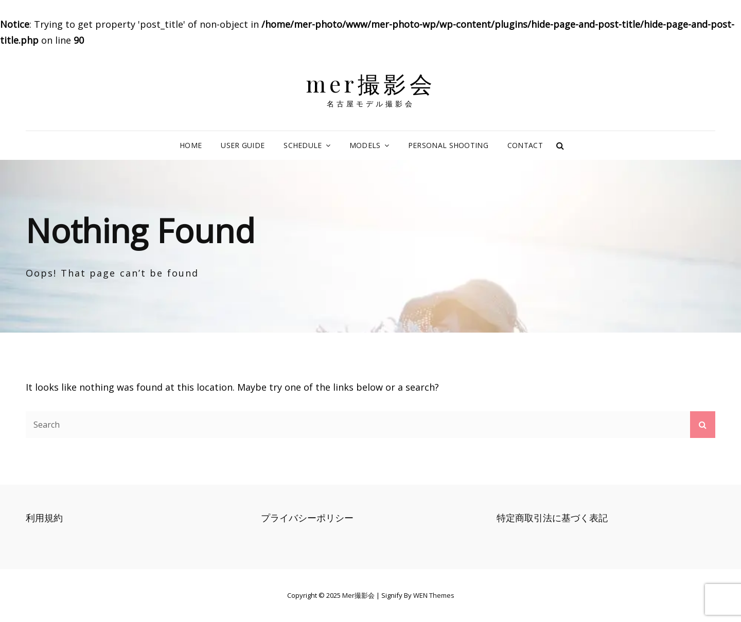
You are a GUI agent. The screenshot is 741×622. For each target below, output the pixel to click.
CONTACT (525, 145)
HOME (191, 145)
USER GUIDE (242, 145)
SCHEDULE (303, 145)
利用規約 (44, 517)
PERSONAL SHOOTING (448, 145)
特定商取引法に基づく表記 (552, 517)
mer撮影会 (370, 83)
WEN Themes (433, 595)
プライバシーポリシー (307, 517)
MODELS (365, 145)
